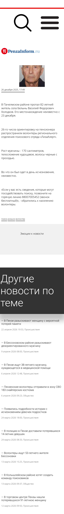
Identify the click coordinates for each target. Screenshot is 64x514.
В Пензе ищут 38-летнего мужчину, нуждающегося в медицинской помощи (25, 366)
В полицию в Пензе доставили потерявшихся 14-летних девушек (30, 432)
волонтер (20, 219)
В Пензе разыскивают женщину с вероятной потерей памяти (30, 322)
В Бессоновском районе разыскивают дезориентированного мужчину (26, 344)
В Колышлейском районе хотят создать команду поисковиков (27, 476)
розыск (11, 219)
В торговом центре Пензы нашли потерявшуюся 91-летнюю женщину (23, 498)
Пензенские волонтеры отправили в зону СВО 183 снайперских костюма (31, 388)
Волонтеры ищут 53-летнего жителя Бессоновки (24, 454)
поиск (4, 219)
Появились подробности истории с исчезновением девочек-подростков (24, 410)
